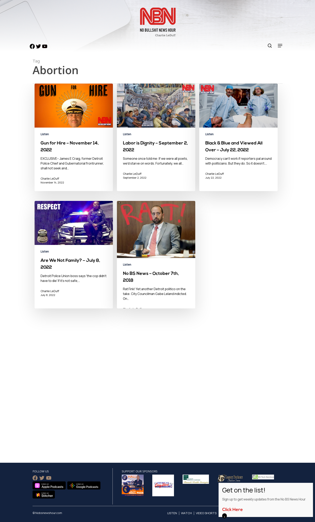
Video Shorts (206, 513)
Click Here (232, 510)
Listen (45, 134)
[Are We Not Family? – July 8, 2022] (74, 261)
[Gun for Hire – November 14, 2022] (74, 140)
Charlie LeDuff (50, 178)
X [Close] (224, 516)
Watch (186, 513)
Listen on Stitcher (44, 494)
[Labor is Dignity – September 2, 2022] (156, 140)
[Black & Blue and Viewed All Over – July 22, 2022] (238, 140)
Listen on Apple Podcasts (49, 485)
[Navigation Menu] (280, 46)
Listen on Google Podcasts (83, 485)
